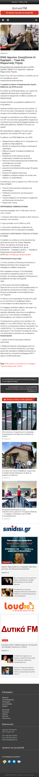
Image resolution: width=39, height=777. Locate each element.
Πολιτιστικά (6, 562)
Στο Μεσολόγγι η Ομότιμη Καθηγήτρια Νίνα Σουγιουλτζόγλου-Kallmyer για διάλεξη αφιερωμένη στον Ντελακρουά (25, 593)
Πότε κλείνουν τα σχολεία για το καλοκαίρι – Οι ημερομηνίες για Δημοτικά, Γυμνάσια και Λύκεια (18, 434)
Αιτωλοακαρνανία (8, 700)
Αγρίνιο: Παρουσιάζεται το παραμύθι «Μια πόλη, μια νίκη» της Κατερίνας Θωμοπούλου (19, 568)
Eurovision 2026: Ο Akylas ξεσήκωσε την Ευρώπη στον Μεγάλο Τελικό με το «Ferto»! (19, 646)
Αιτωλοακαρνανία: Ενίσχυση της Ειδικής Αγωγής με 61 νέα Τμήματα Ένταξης (19, 380)
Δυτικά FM (19, 8)
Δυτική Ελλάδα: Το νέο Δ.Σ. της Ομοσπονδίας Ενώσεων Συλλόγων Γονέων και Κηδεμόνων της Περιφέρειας (21, 389)
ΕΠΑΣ (15, 69)
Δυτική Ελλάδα (7, 704)
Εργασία (4, 706)
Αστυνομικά (6, 702)
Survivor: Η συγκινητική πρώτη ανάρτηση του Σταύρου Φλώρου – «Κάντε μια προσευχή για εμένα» (25, 670)
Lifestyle (5, 640)
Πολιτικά (5, 716)
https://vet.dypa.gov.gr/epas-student (18, 255)
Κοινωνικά (5, 710)
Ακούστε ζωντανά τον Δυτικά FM (19, 13)
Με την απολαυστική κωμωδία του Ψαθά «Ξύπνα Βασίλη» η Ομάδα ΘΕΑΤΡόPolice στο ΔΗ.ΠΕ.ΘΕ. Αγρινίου (25, 581)
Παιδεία (3, 47)
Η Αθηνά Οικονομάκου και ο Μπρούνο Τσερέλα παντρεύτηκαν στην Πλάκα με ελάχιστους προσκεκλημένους (24, 659)
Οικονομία (5, 712)
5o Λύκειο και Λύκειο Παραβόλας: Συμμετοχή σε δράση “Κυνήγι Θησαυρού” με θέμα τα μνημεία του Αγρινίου (18, 473)
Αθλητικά (5, 697)
